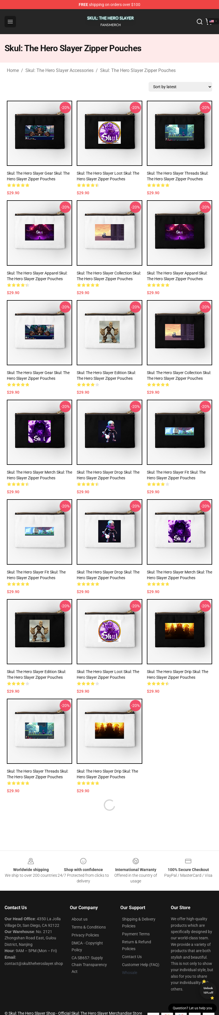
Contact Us (132, 956)
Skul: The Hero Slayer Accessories (59, 70)
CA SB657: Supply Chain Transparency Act (89, 965)
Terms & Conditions (89, 927)
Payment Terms (136, 934)
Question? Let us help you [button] (192, 1008)
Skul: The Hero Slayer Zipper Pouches (138, 70)
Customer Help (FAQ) (140, 964)
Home (13, 70)
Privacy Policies (85, 935)
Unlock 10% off (208, 990)
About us (80, 919)
